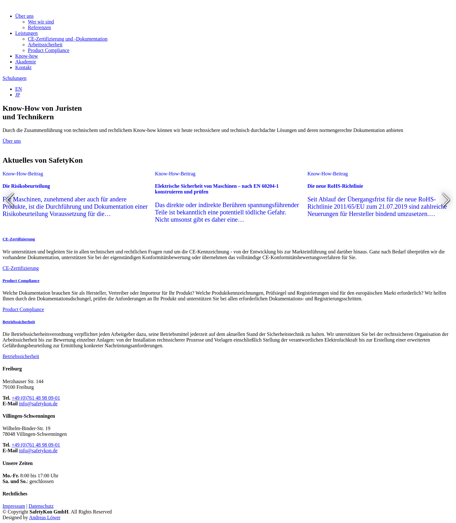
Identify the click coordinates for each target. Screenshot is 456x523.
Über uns (12, 141)
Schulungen (15, 78)
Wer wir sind (41, 21)
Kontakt (23, 67)
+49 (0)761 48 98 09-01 (36, 398)
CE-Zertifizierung (19, 239)
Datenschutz (41, 506)
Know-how (26, 56)
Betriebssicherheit (19, 321)
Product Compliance (48, 50)
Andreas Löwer (44, 517)
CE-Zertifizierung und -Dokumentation (67, 39)
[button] (10, 200)
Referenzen (39, 27)
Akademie (25, 61)
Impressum (14, 506)
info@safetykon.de (38, 403)
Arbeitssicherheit (45, 44)
